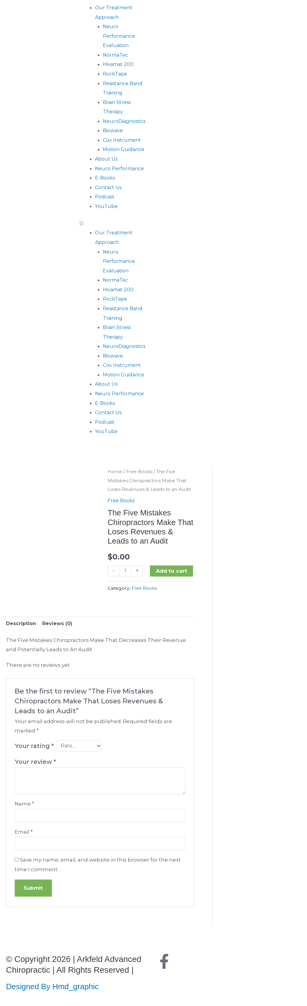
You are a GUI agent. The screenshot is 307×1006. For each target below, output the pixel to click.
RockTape (116, 74)
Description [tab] (22, 624)
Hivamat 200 (119, 64)
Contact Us (109, 187)
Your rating (34, 746)
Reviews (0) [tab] (60, 624)
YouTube (107, 206)
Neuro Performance (121, 168)
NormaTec (117, 55)
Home (115, 471)
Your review (35, 762)
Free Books (139, 471)
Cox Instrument (123, 140)
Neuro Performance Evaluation (120, 35)
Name (24, 805)
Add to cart (172, 571)
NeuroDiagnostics (126, 121)
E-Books (105, 178)
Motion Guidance (125, 149)
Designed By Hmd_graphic (55, 988)
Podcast (105, 197)
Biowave (114, 130)
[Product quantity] (126, 570)
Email (24, 833)
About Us (107, 159)
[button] (115, 223)
